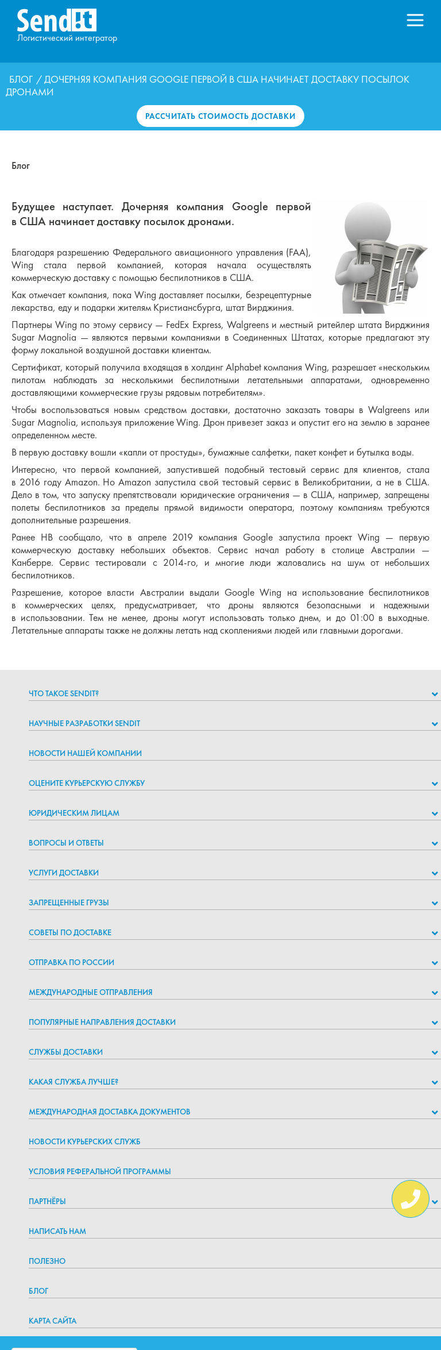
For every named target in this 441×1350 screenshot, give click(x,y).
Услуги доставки (64, 872)
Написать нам (57, 1231)
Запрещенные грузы (69, 902)
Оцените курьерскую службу (87, 783)
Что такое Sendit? (64, 693)
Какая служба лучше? (73, 1082)
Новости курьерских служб (85, 1141)
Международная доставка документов (110, 1111)
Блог (21, 79)
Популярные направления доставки (102, 1022)
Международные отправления (91, 992)
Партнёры (47, 1201)
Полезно (47, 1261)
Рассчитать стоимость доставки (220, 116)
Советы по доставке (70, 932)
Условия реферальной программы (100, 1171)
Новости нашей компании (85, 753)
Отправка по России (71, 962)
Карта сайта (52, 1321)
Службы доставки (66, 1052)
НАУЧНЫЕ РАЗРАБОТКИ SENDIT (84, 723)
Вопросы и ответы (66, 843)
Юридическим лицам (74, 813)
